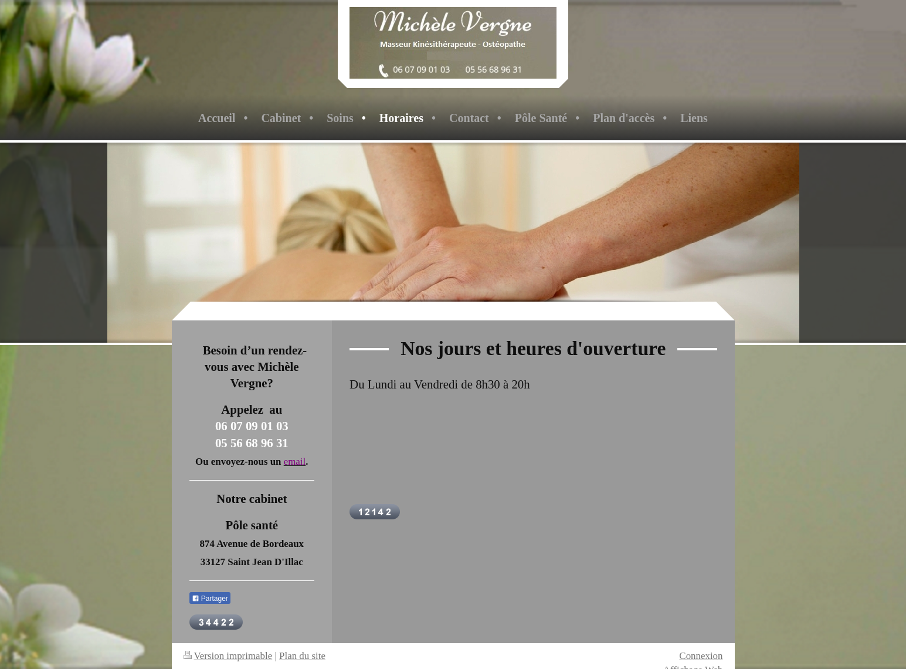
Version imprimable (228, 655)
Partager (210, 598)
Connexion (700, 655)
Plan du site (302, 655)
